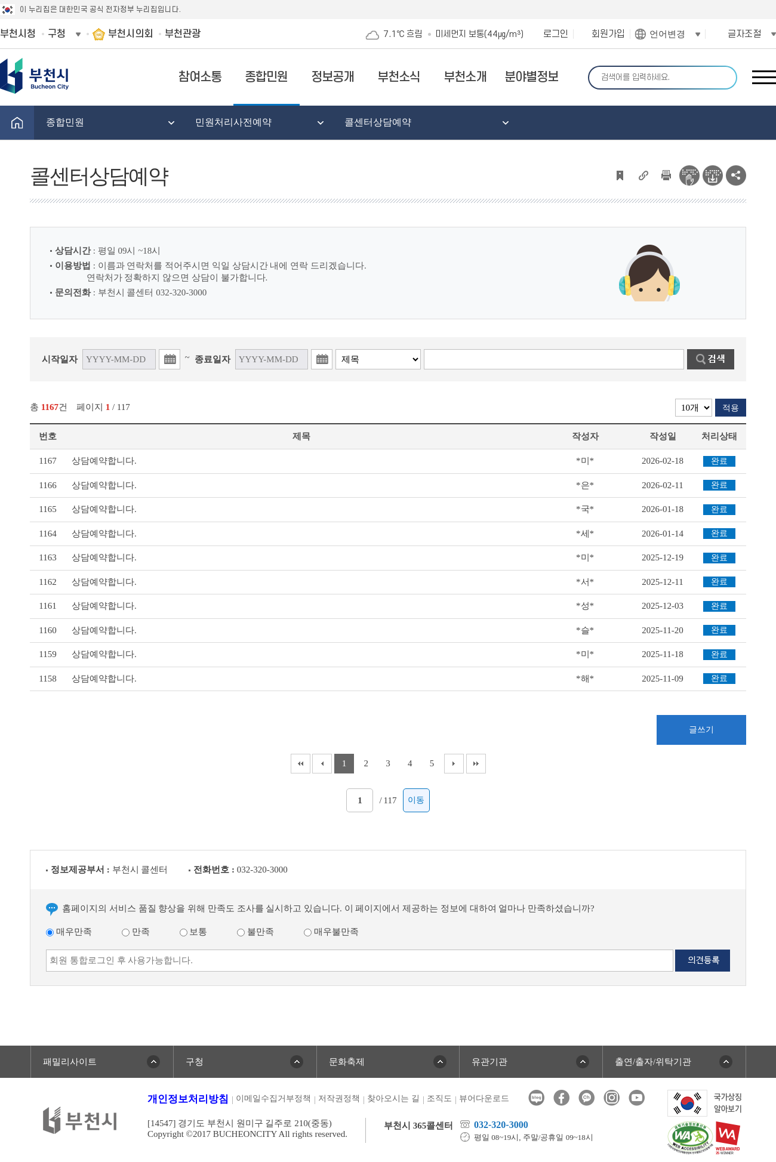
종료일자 (212, 359)
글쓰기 (701, 729)
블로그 (536, 1098)
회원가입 (608, 34)
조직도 (439, 1098)
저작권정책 (339, 1098)
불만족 (255, 931)
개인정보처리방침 (188, 1099)
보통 (194, 931)
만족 (136, 931)
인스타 (611, 1098)
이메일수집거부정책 (273, 1098)
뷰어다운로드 (484, 1098)
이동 (416, 800)
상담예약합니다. (104, 461)
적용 (730, 407)
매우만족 (69, 931)
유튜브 (637, 1098)
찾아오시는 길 (393, 1098)
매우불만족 (331, 931)
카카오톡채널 (586, 1098)
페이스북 (561, 1098)
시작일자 (60, 359)
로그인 (555, 34)
